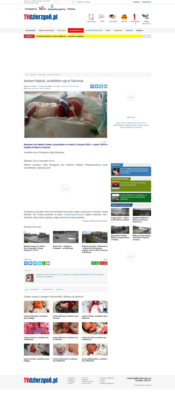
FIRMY (102, 21)
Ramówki (129, 30)
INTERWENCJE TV (135, 22)
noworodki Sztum (34, 289)
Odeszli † (139, 30)
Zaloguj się (136, 2)
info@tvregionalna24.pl (74, 214)
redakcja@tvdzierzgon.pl (139, 378)
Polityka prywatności (87, 381)
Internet (70, 383)
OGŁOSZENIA (91, 21)
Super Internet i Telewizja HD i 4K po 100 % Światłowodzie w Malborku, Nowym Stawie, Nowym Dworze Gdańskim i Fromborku (131, 125)
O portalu (84, 378)
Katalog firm (71, 381)
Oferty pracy (131, 117)
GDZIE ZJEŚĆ (113, 21)
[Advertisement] (87, 55)
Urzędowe (118, 30)
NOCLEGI (124, 21)
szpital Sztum (59, 289)
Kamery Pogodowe (46, 30)
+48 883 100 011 (143, 380)
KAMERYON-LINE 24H (146, 22)
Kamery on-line (86, 383)
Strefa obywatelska (93, 30)
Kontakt (87, 2)
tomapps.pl (148, 385)
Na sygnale (61, 30)
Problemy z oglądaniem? (106, 378)
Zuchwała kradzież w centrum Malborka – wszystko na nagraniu (60, 36)
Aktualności (30, 30)
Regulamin (84, 380)
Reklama (80, 2)
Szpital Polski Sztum (47, 289)
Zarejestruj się (146, 2)
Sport (107, 30)
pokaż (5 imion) (34, 3)
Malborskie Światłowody (106, 383)
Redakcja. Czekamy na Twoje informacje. (67, 86)
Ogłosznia (70, 380)
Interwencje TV (76, 30)
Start (27, 74)
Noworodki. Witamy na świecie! (41, 88)
